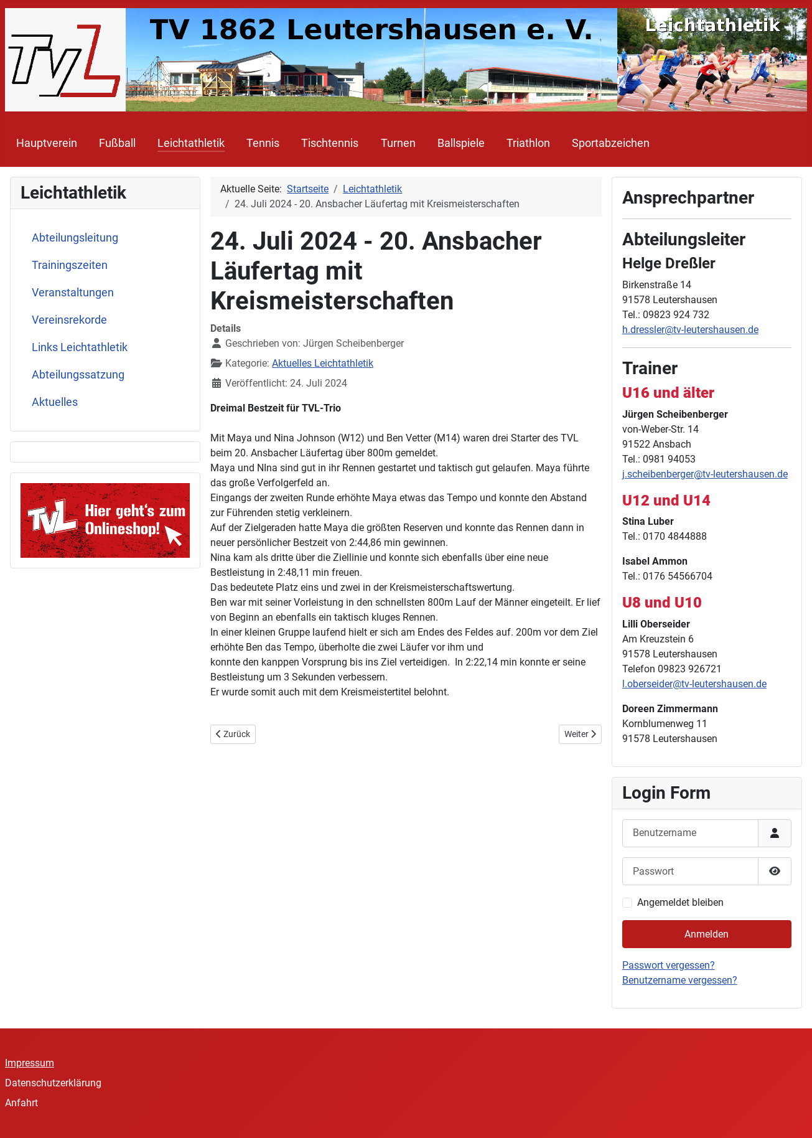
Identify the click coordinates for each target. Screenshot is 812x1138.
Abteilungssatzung (78, 375)
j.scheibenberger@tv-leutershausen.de (705, 474)
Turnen (398, 143)
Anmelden (706, 934)
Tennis (262, 143)
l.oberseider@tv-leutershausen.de (694, 684)
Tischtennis (329, 143)
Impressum (29, 1063)
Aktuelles (55, 402)
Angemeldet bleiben (680, 902)
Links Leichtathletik (80, 347)
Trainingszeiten (70, 265)
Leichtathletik (191, 143)
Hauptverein (46, 143)
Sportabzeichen (611, 143)
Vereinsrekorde (69, 320)
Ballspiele (461, 143)
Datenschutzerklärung (53, 1083)
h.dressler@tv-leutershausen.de (690, 330)
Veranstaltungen (73, 292)
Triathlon (528, 143)
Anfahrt (21, 1103)
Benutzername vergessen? (679, 980)
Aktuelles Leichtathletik (322, 363)
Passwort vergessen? (668, 965)
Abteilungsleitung (75, 238)
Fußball (117, 143)
